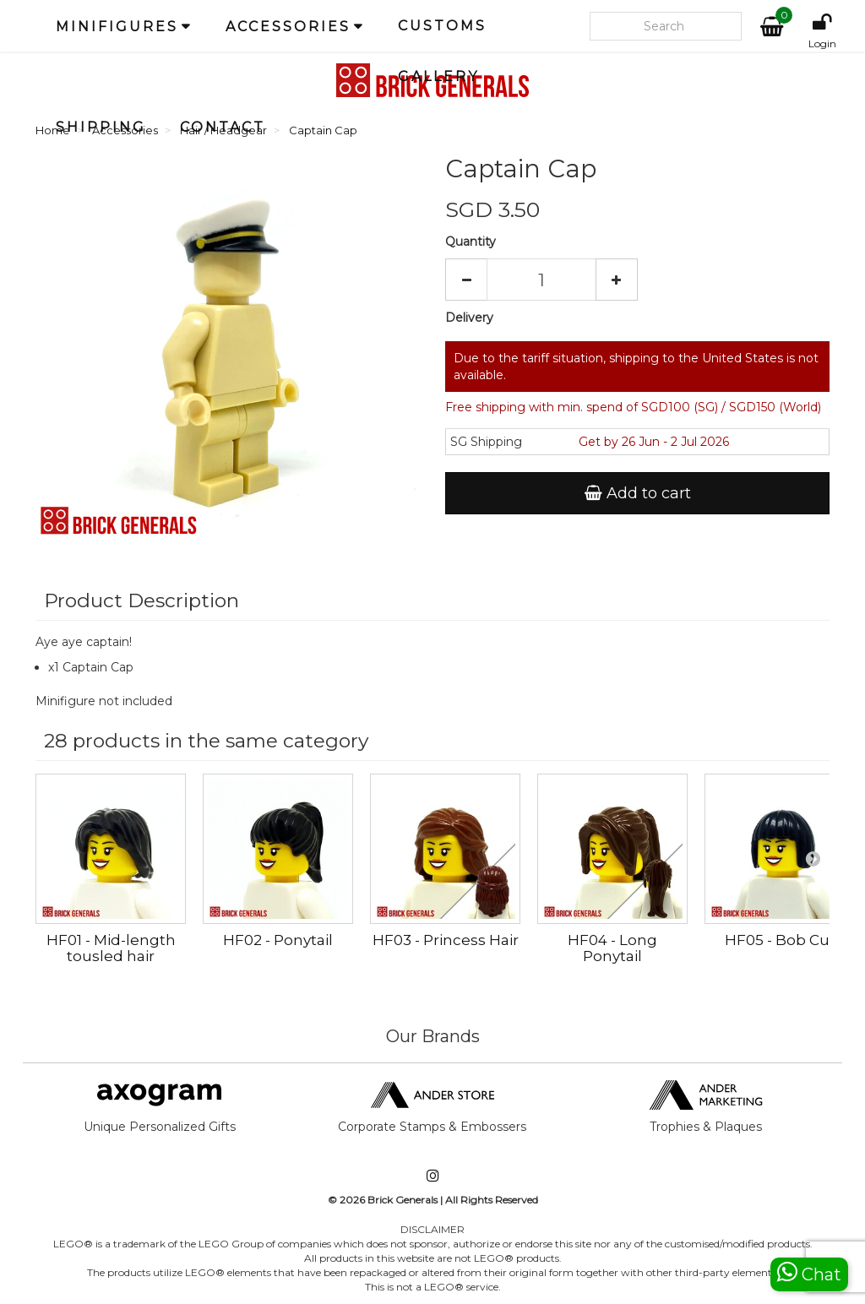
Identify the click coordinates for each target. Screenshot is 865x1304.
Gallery (438, 76)
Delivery (469, 317)
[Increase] (617, 279)
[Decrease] (466, 279)
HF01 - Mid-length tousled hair (111, 948)
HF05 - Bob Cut (780, 940)
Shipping (101, 127)
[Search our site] (666, 26)
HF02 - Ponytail (278, 940)
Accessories (288, 27)
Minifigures (117, 27)
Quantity (470, 241)
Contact (222, 127)
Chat (809, 1272)
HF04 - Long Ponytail (612, 948)
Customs (442, 26)
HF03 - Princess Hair (446, 940)
